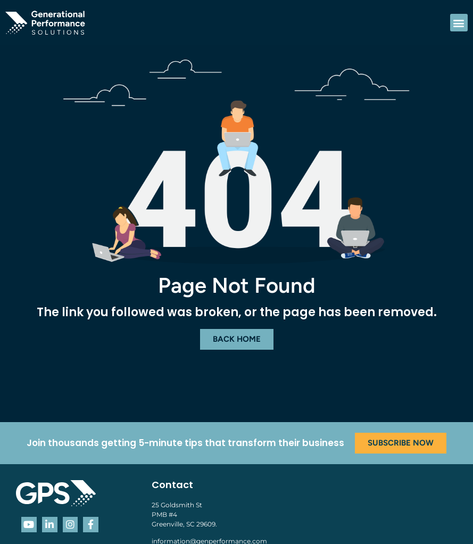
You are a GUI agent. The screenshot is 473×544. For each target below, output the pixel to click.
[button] (459, 22)
